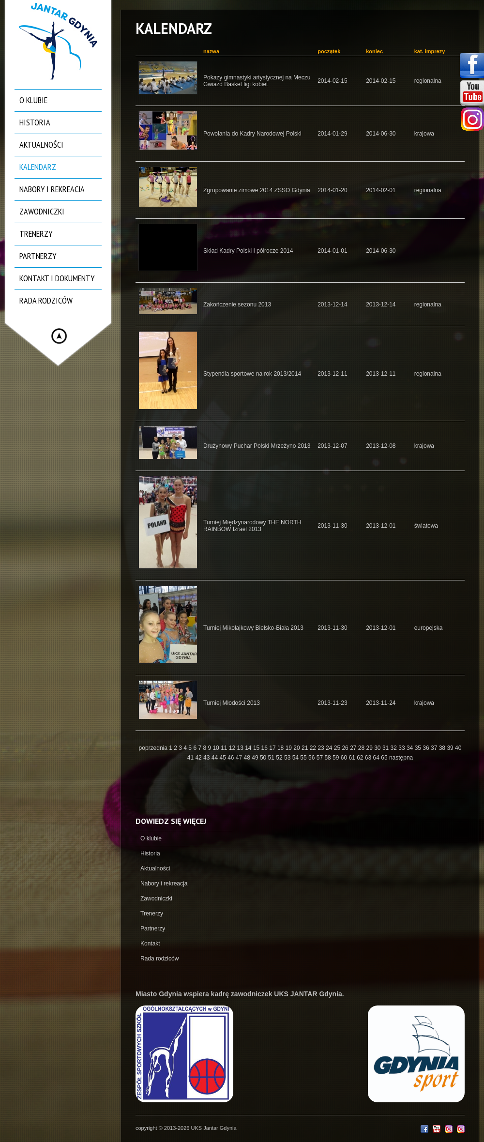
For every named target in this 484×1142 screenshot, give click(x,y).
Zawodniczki (41, 211)
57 (321, 757)
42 (199, 757)
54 (296, 757)
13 (241, 748)
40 (458, 748)
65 (385, 757)
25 (338, 748)
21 (306, 748)
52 (280, 757)
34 (411, 748)
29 (370, 748)
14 (249, 748)
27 (354, 748)
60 (345, 757)
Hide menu (59, 336)
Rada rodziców (46, 300)
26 (346, 748)
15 (257, 748)
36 (427, 748)
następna (401, 757)
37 (435, 748)
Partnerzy (37, 255)
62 (361, 757)
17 (273, 748)
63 (369, 757)
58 (328, 757)
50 (264, 757)
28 (362, 748)
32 (395, 748)
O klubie (33, 100)
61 (352, 757)
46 (231, 757)
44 (216, 757)
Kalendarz (37, 166)
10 (216, 748)
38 (443, 748)
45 (223, 757)
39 (451, 748)
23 (322, 748)
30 (378, 748)
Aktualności (41, 144)
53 (288, 757)
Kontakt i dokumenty (56, 278)
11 (225, 748)
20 (297, 748)
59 (337, 757)
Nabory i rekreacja (52, 189)
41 (191, 757)
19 (290, 748)
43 (207, 757)
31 (386, 748)
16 (265, 748)
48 (248, 757)
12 (233, 748)
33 (402, 748)
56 (312, 757)
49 (256, 757)
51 (272, 757)
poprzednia (153, 748)
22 (314, 748)
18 (281, 748)
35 (419, 748)
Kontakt (150, 943)
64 (377, 757)
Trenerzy (35, 233)
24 (330, 748)
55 (304, 757)
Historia (34, 122)
